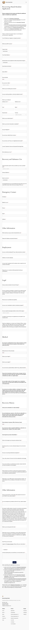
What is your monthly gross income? (9, 88)
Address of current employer (7, 257)
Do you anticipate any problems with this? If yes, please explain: (14, 502)
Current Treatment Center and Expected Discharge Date (12, 146)
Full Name (4, 196)
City (3, 107)
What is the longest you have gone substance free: (12, 440)
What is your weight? (6, 362)
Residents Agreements (14, 18)
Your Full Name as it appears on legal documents (11, 38)
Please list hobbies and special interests (10, 238)
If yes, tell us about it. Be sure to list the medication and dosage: (14, 458)
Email (3, 213)
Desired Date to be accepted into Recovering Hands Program (14, 60)
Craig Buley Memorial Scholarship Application (17, 24)
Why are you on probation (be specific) (9, 299)
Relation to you (5, 202)
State (16, 107)
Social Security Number (7, 66)
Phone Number (5, 77)
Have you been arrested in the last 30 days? (10, 284)
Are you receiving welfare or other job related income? (12, 94)
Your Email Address (6, 54)
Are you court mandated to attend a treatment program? (13, 305)
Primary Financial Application (15, 19)
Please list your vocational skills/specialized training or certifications (12, 271)
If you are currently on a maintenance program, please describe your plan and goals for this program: (14, 464)
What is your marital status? (7, 118)
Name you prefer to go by (7, 43)
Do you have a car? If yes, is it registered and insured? (12, 140)
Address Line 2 (17, 101)
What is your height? (6, 356)
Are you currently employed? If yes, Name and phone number (14, 252)
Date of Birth (5, 71)
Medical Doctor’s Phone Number (8, 350)
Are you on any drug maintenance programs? (11, 452)
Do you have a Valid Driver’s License (9, 135)
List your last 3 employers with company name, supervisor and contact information (14, 264)
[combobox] (3, 79)
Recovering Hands (9, 2)
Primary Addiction (6, 172)
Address (4, 219)
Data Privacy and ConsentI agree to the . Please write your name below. (14, 543)
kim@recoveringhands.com (18, 27)
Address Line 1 (5, 101)
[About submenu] (4, 612)
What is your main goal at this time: (9, 526)
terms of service (10, 544)
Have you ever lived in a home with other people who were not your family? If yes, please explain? (13, 495)
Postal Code (4, 112)
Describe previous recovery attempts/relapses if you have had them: (14, 446)
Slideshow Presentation (14, 28)
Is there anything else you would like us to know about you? (13, 552)
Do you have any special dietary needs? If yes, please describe (14, 367)
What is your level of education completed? (10, 123)
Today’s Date (5, 49)
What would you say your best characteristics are (11, 232)
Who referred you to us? (7, 152)
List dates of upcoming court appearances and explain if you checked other (13, 317)
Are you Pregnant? (6, 129)
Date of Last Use (5, 178)
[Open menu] (26, 2)
